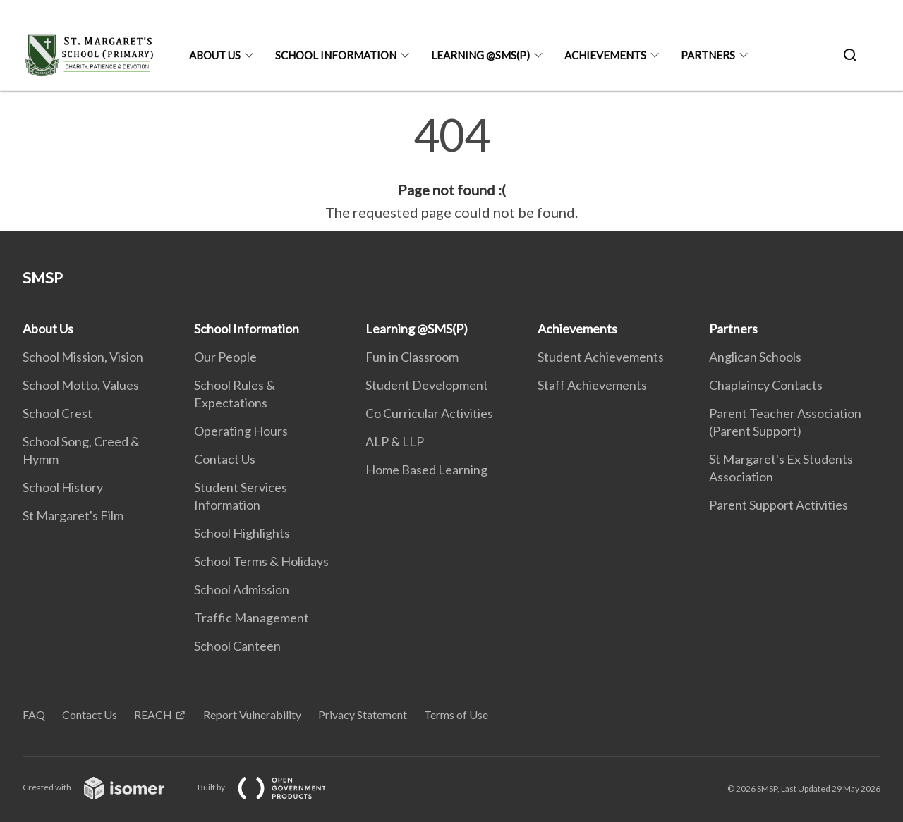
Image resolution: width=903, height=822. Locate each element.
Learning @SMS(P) (480, 55)
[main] (451, 167)
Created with (105, 787)
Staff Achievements (592, 385)
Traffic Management (251, 617)
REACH (153, 714)
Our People (225, 356)
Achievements (605, 55)
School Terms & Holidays (261, 561)
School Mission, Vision (83, 356)
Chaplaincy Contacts (766, 385)
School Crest (57, 413)
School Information (335, 55)
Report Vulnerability (252, 714)
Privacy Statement (362, 714)
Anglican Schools (755, 356)
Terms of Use (456, 714)
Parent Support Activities (778, 505)
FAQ (34, 714)
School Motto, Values (81, 385)
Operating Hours (241, 430)
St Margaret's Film (73, 515)
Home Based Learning (426, 469)
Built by (273, 787)
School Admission (241, 589)
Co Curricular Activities (429, 413)
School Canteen (237, 646)
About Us (215, 55)
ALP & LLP (394, 441)
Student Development (426, 385)
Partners (708, 55)
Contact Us (224, 459)
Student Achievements (601, 356)
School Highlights (242, 533)
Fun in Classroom (412, 356)
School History (63, 487)
